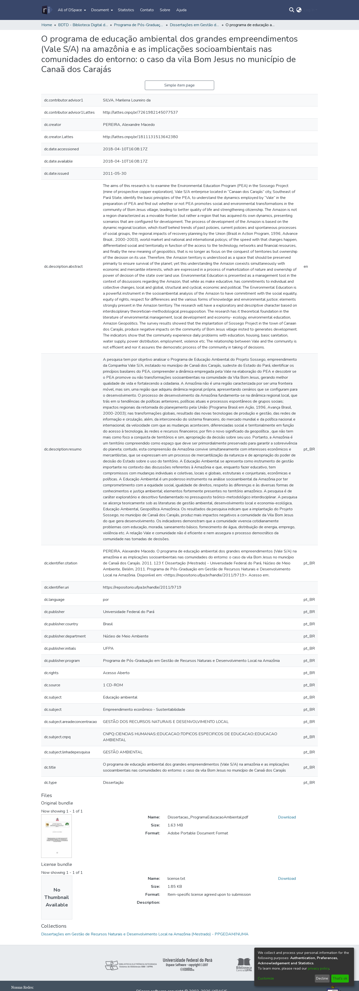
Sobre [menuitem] (165, 10)
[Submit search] (292, 10)
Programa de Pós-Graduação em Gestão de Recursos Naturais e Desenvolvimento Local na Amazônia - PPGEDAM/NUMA (139, 25)
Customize (266, 978)
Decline (322, 978)
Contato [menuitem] (147, 10)
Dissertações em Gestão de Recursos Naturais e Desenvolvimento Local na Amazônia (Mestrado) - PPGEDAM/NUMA (195, 25)
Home (46, 25)
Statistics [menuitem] (126, 10)
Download (287, 817)
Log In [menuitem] (309, 10)
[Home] (47, 10)
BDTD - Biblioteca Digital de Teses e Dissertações (83, 25)
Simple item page (179, 85)
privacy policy (318, 968)
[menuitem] (71, 10)
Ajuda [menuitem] (181, 10)
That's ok (340, 978)
